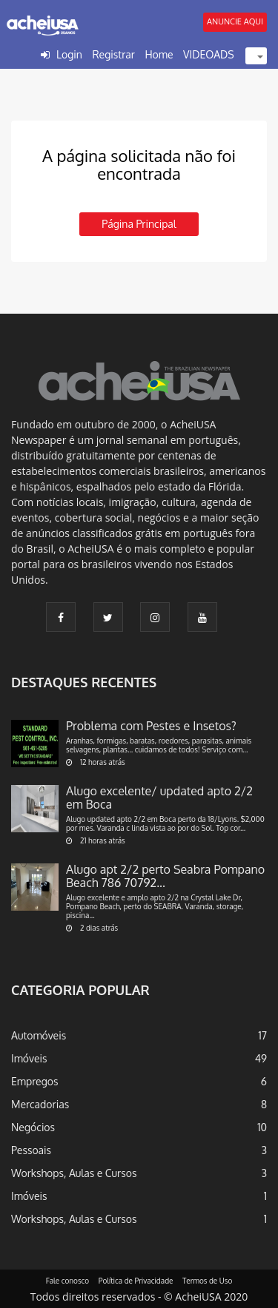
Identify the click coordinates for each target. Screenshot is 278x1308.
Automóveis (38, 1035)
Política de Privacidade (136, 1280)
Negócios (33, 1127)
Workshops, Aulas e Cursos (73, 1173)
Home (159, 54)
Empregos (35, 1081)
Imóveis (29, 1058)
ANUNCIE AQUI (235, 21)
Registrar (113, 54)
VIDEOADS (208, 54)
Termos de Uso (207, 1280)
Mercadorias (40, 1104)
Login (69, 54)
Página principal (139, 224)
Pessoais (31, 1150)
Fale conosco (68, 1280)
